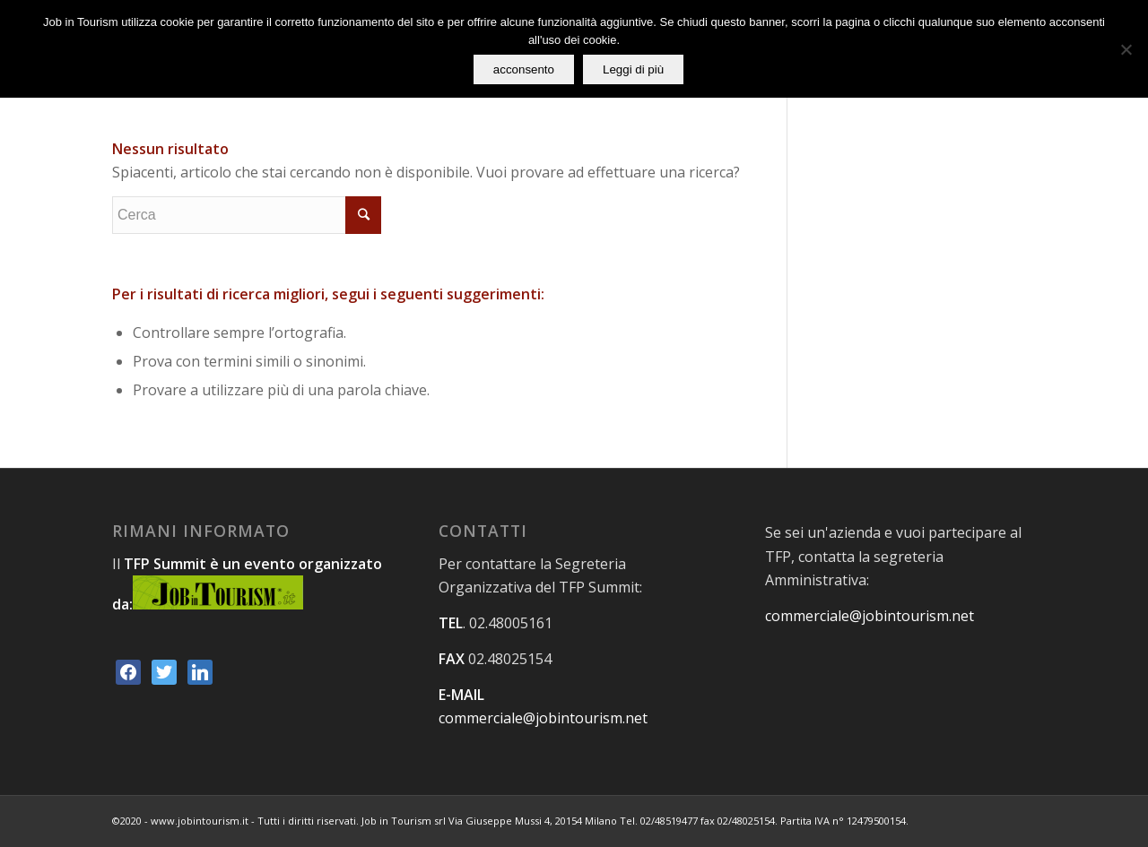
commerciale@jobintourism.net (543, 718)
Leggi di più (633, 69)
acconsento (523, 69)
